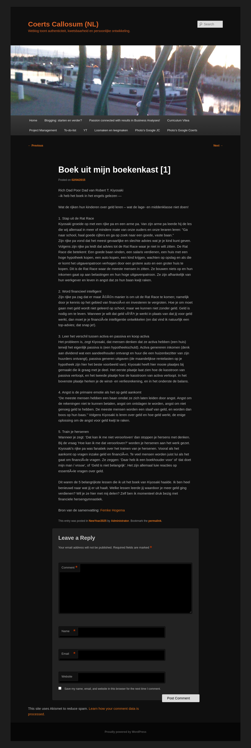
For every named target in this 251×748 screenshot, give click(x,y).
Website (67, 676)
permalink (154, 520)
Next (218, 145)
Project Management (43, 130)
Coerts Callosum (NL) (63, 24)
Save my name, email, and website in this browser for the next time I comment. (112, 688)
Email (68, 654)
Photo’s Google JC (147, 130)
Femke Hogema (112, 510)
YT (85, 130)
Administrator (120, 520)
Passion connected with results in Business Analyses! (124, 120)
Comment (69, 567)
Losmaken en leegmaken (111, 130)
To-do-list (70, 130)
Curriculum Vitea (178, 120)
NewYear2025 (98, 520)
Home (33, 120)
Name (68, 631)
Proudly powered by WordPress (125, 731)
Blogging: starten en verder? (63, 120)
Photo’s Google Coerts (182, 130)
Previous (35, 145)
